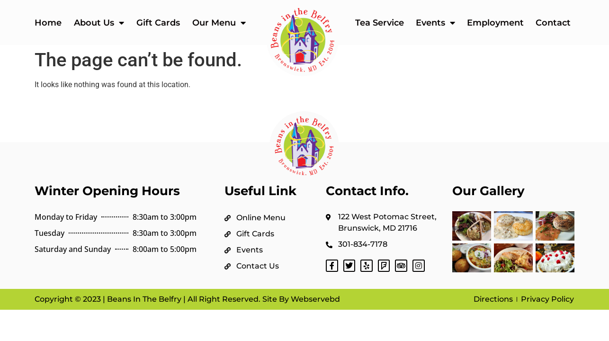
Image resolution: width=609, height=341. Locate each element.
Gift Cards (158, 23)
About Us (99, 23)
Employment (495, 23)
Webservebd (314, 299)
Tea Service (379, 23)
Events (435, 23)
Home (48, 23)
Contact (553, 23)
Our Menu (219, 23)
